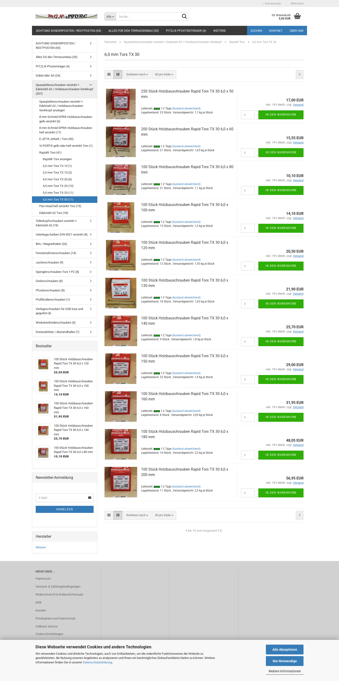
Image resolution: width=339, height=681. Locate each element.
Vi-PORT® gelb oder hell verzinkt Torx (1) (66, 145)
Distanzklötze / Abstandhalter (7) (57, 332)
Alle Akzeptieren (284, 649)
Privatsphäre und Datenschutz (55, 618)
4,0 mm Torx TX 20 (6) (57, 179)
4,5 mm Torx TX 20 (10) (58, 186)
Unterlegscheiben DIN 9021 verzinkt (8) (62, 234)
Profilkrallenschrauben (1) (53, 299)
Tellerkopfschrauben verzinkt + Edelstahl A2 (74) (56, 223)
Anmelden (64, 509)
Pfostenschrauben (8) (50, 290)
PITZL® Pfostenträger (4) (186, 30)
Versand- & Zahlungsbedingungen (57, 586)
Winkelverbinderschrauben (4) (56, 322)
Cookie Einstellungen (49, 634)
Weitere (219, 30)
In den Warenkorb (281, 114)
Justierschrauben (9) (49, 262)
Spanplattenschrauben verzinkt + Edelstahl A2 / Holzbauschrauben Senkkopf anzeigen (61, 106)
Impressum (43, 578)
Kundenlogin (272, 3)
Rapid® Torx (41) (50, 152)
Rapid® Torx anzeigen (57, 159)
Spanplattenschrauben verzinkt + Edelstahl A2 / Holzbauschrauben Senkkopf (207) (64, 89)
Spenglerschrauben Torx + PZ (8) (57, 272)
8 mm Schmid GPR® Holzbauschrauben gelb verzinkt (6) (65, 119)
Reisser (41, 547)
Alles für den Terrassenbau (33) (133, 30)
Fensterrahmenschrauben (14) (56, 253)
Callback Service (46, 626)
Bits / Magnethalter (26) (51, 244)
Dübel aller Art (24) (48, 75)
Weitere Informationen (284, 671)
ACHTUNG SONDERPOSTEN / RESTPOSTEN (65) (68, 30)
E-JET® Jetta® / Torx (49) (56, 139)
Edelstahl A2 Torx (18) (53, 213)
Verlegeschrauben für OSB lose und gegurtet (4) (59, 311)
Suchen (256, 30)
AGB (38, 602)
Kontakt (276, 30)
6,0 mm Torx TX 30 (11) (58, 199)
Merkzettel (296, 3)
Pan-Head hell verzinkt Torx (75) (60, 206)
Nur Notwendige (285, 661)
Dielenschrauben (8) (49, 281)
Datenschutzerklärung (97, 662)
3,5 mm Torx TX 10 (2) (57, 172)
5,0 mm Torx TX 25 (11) (58, 192)
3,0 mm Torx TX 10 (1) (57, 166)
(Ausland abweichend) (186, 108)
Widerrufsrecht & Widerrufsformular (59, 594)
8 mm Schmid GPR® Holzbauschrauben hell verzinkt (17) (65, 130)
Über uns (297, 30)
